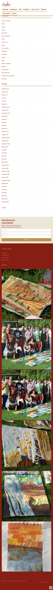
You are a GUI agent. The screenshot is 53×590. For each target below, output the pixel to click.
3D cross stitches (6, 20)
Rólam (3, 60)
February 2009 (5, 165)
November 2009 (5, 137)
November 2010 (5, 107)
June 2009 (4, 153)
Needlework (13, 9)
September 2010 (6, 113)
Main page (5, 9)
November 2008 (5, 174)
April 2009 (4, 159)
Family (3, 27)
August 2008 (5, 183)
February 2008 (5, 202)
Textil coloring (5, 69)
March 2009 (4, 162)
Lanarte (3, 57)
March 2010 (4, 128)
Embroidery (4, 33)
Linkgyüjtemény (5, 255)
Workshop (4, 78)
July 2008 (4, 186)
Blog (20, 9)
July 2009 (4, 150)
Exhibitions (26, 9)
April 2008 (4, 195)
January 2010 (5, 134)
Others (3, 30)
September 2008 (6, 180)
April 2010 (4, 125)
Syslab (46, 582)
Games (3, 45)
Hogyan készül (5, 260)
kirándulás (4, 54)
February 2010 (5, 131)
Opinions (43, 9)
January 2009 (5, 168)
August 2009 (5, 147)
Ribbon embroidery (6, 63)
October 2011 (5, 92)
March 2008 (4, 198)
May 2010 (4, 122)
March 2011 (4, 104)
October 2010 (5, 110)
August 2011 (5, 95)
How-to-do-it (5, 42)
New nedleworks (6, 72)
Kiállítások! (4, 253)
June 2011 (4, 101)
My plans (4, 66)
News (3, 39)
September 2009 (6, 144)
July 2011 (4, 98)
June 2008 (4, 189)
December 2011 (5, 89)
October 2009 (5, 140)
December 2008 (5, 171)
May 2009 (4, 156)
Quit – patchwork (6, 36)
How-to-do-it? (35, 9)
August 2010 (5, 116)
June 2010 (4, 119)
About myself (6, 13)
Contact (14, 13)
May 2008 (4, 192)
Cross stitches (5, 48)
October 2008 (5, 177)
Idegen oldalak (5, 257)
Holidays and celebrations (8, 75)
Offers (3, 24)
